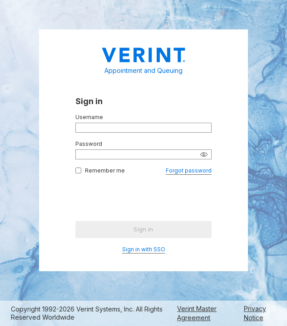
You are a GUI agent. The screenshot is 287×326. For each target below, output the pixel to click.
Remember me (105, 170)
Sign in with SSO (143, 249)
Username (89, 117)
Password (88, 143)
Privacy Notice (255, 313)
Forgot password (189, 170)
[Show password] (204, 154)
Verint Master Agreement (197, 313)
